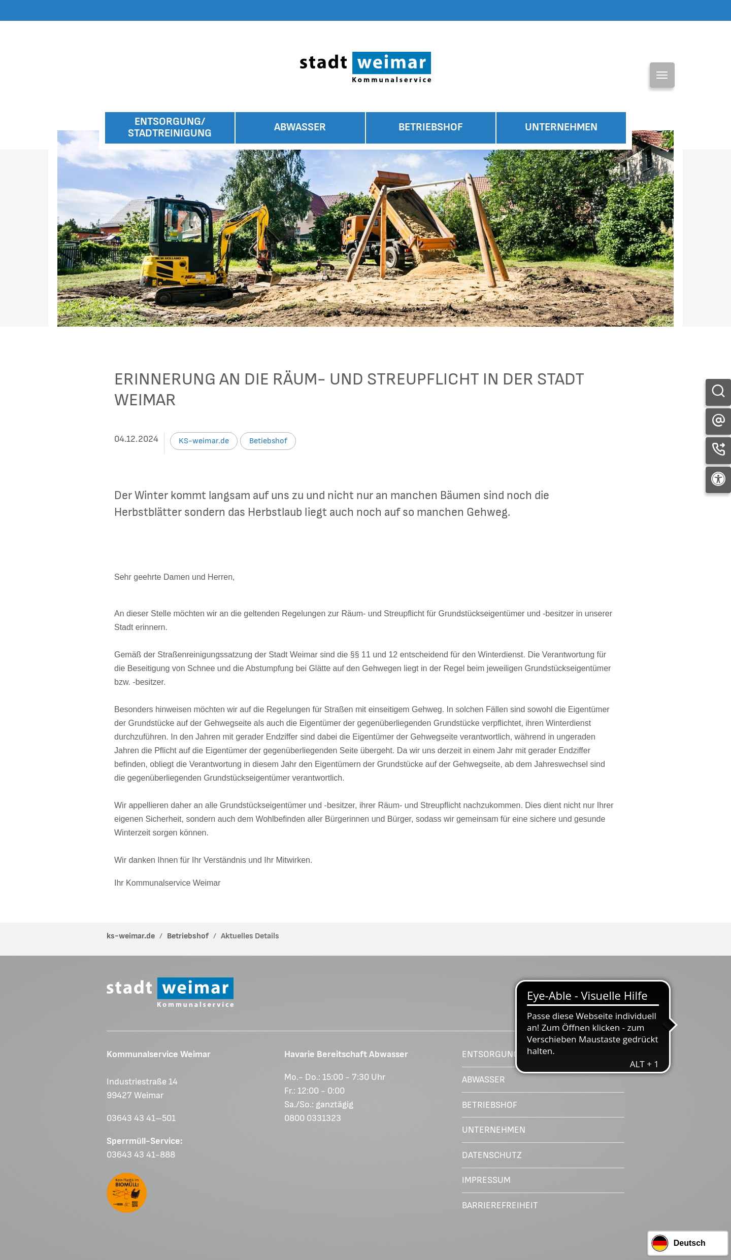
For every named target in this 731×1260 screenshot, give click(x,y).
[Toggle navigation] (662, 75)
